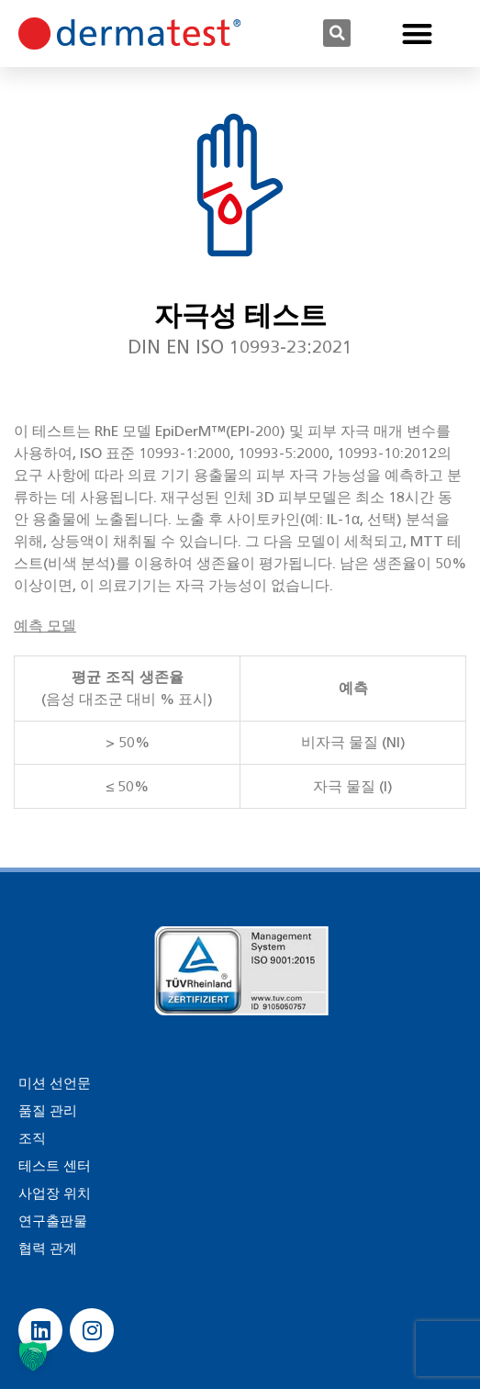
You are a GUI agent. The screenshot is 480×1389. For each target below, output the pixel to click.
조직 (32, 1138)
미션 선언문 (54, 1083)
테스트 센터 (54, 1166)
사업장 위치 (54, 1193)
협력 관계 (47, 1248)
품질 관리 (47, 1111)
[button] (337, 33)
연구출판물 (52, 1221)
